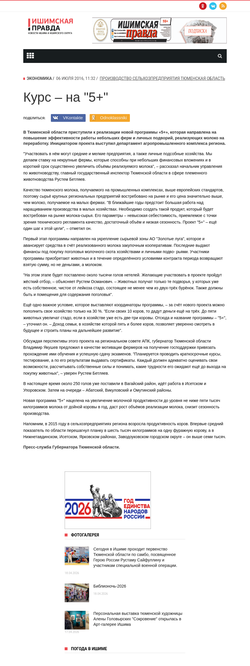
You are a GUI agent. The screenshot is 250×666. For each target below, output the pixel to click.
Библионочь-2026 (109, 586)
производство (116, 78)
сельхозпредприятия (156, 78)
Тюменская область (203, 78)
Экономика (39, 78)
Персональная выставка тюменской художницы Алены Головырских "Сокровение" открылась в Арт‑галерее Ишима (137, 619)
